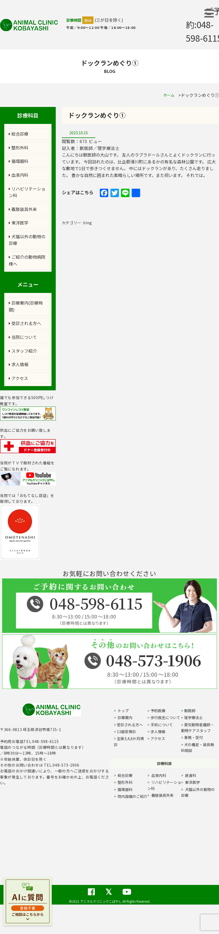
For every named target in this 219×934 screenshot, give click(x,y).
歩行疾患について (165, 717)
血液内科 (18, 175)
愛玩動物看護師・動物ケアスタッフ (197, 727)
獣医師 (189, 710)
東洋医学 (18, 222)
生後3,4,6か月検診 (129, 741)
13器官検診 (126, 731)
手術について (162, 724)
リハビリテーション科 (27, 192)
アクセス (18, 378)
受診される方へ (25, 323)
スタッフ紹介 (23, 351)
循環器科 (18, 161)
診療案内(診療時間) (26, 306)
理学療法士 (193, 717)
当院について (23, 337)
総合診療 (18, 134)
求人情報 (18, 364)
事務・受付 (193, 737)
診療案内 (124, 717)
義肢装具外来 (23, 209)
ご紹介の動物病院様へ (27, 260)
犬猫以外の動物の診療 (27, 240)
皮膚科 (196, 775)
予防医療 (158, 710)
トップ (123, 710)
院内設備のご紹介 (132, 796)
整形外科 (18, 147)
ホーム (168, 95)
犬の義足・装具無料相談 (197, 747)
